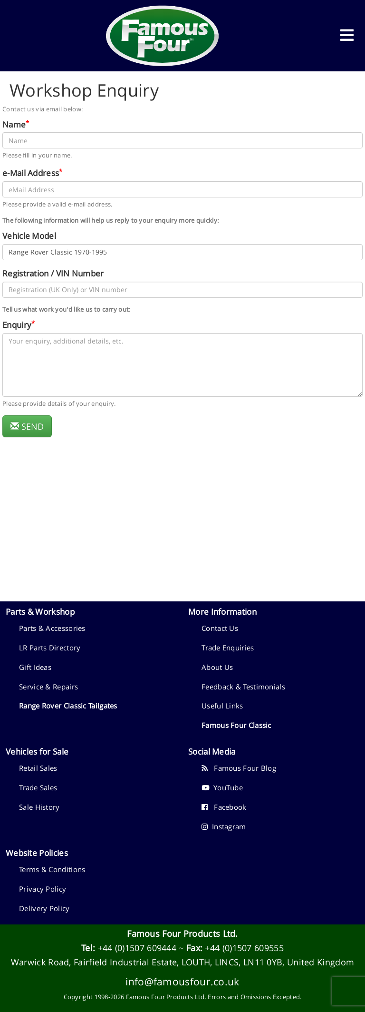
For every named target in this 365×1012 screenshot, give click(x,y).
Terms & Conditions (52, 869)
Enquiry (16, 324)
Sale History (39, 807)
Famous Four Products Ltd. (182, 933)
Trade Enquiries (228, 647)
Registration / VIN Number (53, 273)
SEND (27, 426)
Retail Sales (38, 768)
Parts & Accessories (52, 628)
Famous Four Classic (236, 725)
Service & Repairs (48, 686)
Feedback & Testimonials (243, 686)
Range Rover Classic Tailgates (68, 705)
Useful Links (222, 705)
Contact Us (220, 628)
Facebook (224, 807)
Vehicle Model (29, 235)
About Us (217, 667)
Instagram (224, 826)
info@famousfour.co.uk (182, 981)
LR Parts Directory (49, 647)
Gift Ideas (35, 667)
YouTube (222, 787)
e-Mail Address (30, 172)
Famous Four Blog (239, 768)
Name (14, 124)
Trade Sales (38, 787)
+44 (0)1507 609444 (137, 947)
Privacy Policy (42, 889)
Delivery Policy (44, 908)
